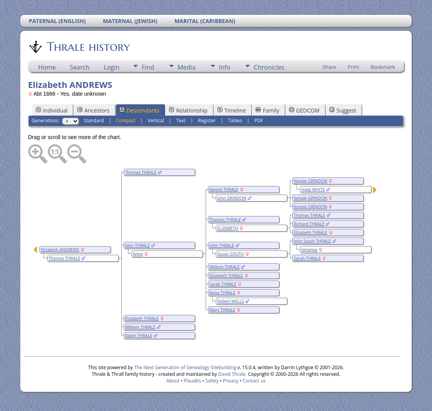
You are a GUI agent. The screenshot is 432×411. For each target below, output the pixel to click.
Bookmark (383, 66)
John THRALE (221, 245)
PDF (258, 120)
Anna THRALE (222, 292)
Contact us (254, 380)
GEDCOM (304, 110)
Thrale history (88, 46)
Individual (52, 110)
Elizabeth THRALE (310, 232)
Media (187, 67)
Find (148, 67)
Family (267, 110)
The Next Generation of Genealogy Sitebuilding (185, 367)
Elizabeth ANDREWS (60, 249)
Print (353, 66)
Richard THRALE (308, 224)
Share (329, 66)
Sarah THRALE (307, 258)
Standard (94, 120)
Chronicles (269, 67)
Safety (212, 380)
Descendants (139, 110)
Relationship (188, 110)
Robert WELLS (230, 301)
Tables (235, 120)
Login (112, 67)
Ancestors (93, 110)
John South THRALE (312, 241)
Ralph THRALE (138, 335)
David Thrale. (232, 374)
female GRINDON (310, 181)
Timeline (231, 110)
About (173, 380)
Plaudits (192, 380)
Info (224, 67)
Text (181, 120)
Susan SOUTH (230, 254)
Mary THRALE (222, 310)
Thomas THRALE (140, 172)
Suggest (342, 110)
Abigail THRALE (223, 189)
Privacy (230, 380)
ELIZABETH (227, 228)
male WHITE (313, 189)
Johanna (309, 249)
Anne (138, 254)
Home (47, 67)
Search (80, 67)
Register (206, 120)
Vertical (156, 120)
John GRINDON (231, 198)
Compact (125, 120)
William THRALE (224, 267)
